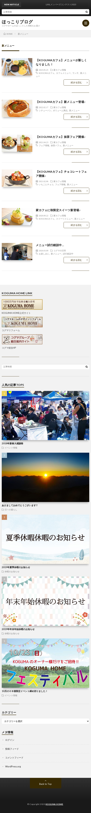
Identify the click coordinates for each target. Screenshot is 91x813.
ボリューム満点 (60, 110)
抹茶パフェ (56, 145)
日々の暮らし (11, 509)
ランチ (75, 73)
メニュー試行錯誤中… (50, 245)
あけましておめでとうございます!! (20, 505)
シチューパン (45, 110)
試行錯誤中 (68, 254)
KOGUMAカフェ (46, 73)
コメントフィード (14, 757)
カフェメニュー (63, 73)
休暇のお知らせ (12, 571)
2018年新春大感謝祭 (12, 443)
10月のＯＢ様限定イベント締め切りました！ (25, 691)
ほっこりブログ (17, 22)
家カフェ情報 (59, 70)
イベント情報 (11, 448)
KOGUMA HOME (54, 804)
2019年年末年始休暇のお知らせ (18, 629)
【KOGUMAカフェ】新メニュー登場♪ (61, 101)
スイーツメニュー (64, 219)
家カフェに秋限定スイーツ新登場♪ (58, 210)
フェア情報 (44, 145)
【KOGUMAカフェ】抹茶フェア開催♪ (61, 136)
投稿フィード (12, 748)
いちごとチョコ (46, 184)
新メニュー (74, 110)
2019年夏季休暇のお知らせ (16, 567)
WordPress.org (13, 766)
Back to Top (45, 784)
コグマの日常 (59, 250)
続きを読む (76, 82)
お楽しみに (44, 254)
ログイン (9, 739)
